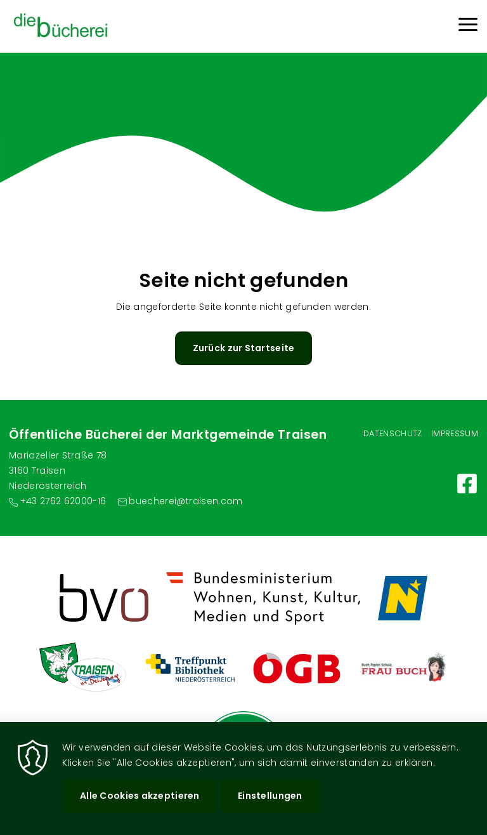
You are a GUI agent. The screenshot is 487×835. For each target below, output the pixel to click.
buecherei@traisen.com (185, 501)
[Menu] (468, 26)
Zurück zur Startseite (244, 348)
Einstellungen (270, 795)
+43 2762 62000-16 (63, 501)
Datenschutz (392, 433)
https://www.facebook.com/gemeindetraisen (467, 483)
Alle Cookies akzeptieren (140, 795)
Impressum (454, 433)
